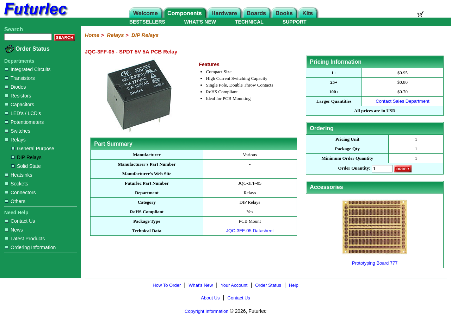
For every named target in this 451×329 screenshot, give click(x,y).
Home (92, 35)
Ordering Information (30, 247)
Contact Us (20, 221)
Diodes (15, 87)
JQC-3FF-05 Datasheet (250, 230)
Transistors (20, 78)
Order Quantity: (354, 168)
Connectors (20, 192)
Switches (17, 131)
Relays (15, 140)
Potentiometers (24, 122)
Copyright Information (206, 311)
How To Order (167, 285)
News (14, 230)
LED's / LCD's (23, 113)
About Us (210, 297)
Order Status (33, 49)
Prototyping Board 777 (375, 260)
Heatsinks (18, 175)
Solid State (26, 166)
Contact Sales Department (402, 101)
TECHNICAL (249, 22)
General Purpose (32, 148)
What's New (201, 285)
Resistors (18, 96)
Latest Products (25, 238)
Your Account (234, 285)
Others (15, 201)
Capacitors (19, 104)
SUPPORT (295, 22)
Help (293, 285)
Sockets (16, 183)
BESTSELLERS (147, 22)
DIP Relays (26, 157)
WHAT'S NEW (200, 22)
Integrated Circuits (28, 69)
